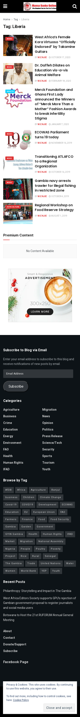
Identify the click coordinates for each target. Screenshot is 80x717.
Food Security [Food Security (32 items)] (60, 519)
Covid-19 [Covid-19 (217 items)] (10, 504)
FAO (6, 449)
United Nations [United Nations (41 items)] (51, 563)
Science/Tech (52, 443)
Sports (47, 456)
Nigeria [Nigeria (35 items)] (10, 549)
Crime (7, 423)
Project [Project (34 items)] (10, 556)
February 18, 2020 (60, 81)
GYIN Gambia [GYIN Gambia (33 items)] (14, 534)
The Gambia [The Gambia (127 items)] (13, 563)
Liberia (25, 19)
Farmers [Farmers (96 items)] (10, 519)
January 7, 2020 (59, 124)
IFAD (6, 469)
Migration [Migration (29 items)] (26, 541)
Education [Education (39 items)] (12, 512)
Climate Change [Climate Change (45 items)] (50, 497)
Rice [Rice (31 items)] (24, 556)
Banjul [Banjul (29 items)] (55, 490)
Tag (16, 19)
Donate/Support (14, 644)
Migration (49, 409)
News (9, 39)
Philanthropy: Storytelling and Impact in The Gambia (37, 591)
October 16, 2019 (59, 172)
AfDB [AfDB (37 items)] (8, 490)
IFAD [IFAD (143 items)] (70, 534)
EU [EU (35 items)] (26, 512)
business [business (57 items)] (11, 497)
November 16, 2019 (60, 143)
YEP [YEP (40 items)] (44, 571)
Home (6, 19)
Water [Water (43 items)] (70, 563)
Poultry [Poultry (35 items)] (40, 549)
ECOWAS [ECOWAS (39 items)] (67, 504)
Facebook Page (15, 662)
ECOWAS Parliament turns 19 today (52, 134)
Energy (8, 436)
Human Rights (13, 462)
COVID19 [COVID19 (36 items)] (27, 504)
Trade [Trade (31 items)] (31, 563)
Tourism (48, 462)
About (7, 631)
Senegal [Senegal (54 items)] (50, 556)
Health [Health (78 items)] (33, 534)
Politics (47, 429)
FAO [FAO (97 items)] (62, 512)
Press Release (52, 436)
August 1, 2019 (58, 215)
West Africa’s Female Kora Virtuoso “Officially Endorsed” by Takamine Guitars (55, 44)
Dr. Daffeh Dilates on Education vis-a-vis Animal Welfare (52, 70)
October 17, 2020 (59, 57)
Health (10, 91)
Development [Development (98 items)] (47, 504)
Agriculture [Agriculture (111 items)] (38, 490)
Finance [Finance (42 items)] (27, 519)
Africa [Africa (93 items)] (21, 490)
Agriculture (13, 207)
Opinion (47, 423)
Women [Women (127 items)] (10, 571)
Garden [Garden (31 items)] (26, 526)
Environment (12, 443)
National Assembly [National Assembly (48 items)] (50, 541)
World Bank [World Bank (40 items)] (28, 571)
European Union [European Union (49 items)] (44, 512)
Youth (46, 469)
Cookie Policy (21, 700)
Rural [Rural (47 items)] (35, 556)
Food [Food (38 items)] (41, 519)
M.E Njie (42, 57)
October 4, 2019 (59, 196)
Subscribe (16, 386)
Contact (9, 638)
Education (10, 429)
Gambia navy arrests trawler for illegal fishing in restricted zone (55, 185)
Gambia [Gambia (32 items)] (10, 526)
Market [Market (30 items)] (10, 541)
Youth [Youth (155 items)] (56, 571)
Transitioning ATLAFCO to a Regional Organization (54, 161)
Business (9, 416)
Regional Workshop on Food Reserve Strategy (54, 207)
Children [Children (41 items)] (28, 497)
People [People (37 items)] (25, 549)
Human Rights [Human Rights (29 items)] (52, 534)
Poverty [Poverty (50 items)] (56, 549)
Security (48, 449)
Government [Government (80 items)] (45, 526)
